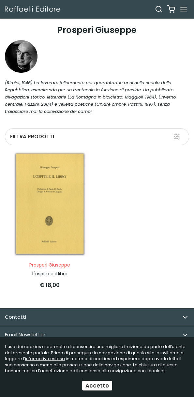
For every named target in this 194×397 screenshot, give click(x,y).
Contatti (96, 317)
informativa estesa (45, 359)
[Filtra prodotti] (177, 136)
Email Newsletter (96, 335)
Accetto (97, 385)
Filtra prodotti (32, 136)
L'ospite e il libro (49, 273)
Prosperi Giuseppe (49, 265)
